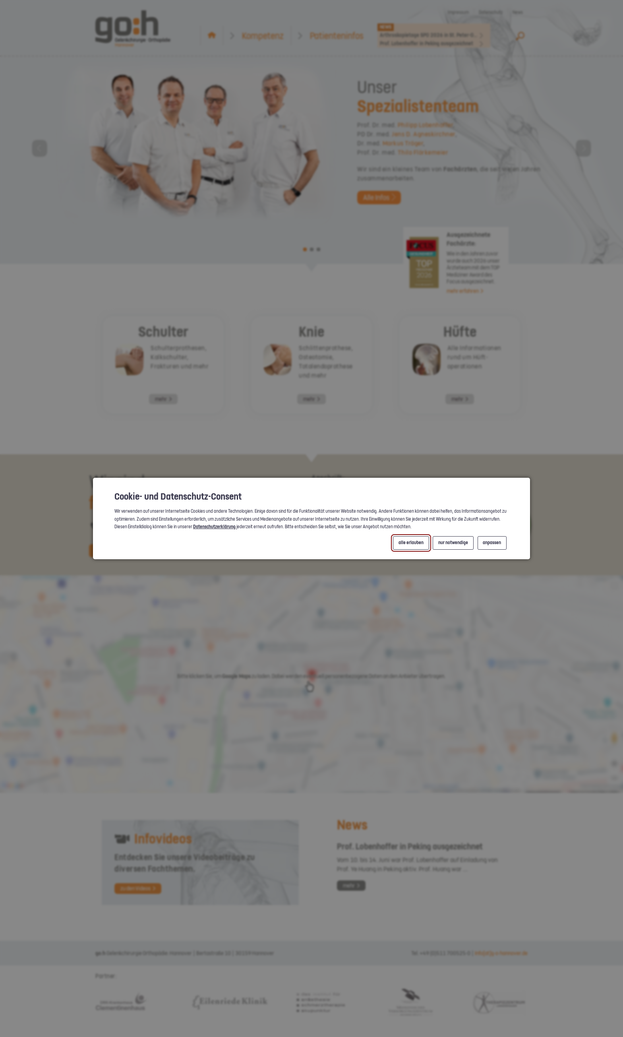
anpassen (492, 543)
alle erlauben (411, 543)
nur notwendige (453, 543)
